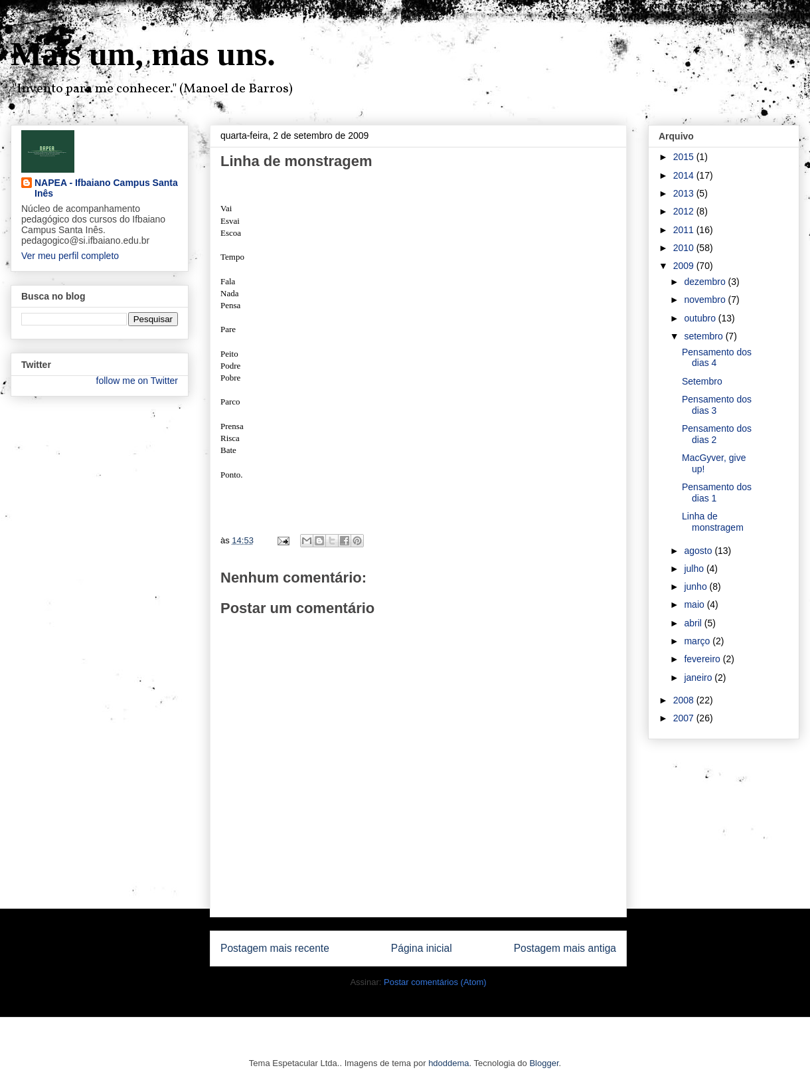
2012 (684, 211)
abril (694, 623)
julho (695, 568)
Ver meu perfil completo (70, 255)
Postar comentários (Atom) (435, 982)
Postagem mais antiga (565, 948)
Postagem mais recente (274, 948)
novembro (706, 299)
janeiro (699, 677)
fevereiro (703, 659)
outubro (701, 318)
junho (696, 586)
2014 (684, 175)
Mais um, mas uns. (143, 53)
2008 (684, 700)
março (698, 641)
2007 (684, 718)
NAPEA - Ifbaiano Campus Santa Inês (106, 188)
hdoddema (448, 1063)
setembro (704, 336)
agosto (699, 550)
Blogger (543, 1063)
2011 (684, 230)
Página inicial (421, 948)
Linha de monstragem (713, 522)
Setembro (702, 381)
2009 (684, 265)
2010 (684, 247)
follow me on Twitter (137, 380)
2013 (684, 193)
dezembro (706, 281)
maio (695, 604)
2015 (684, 156)
